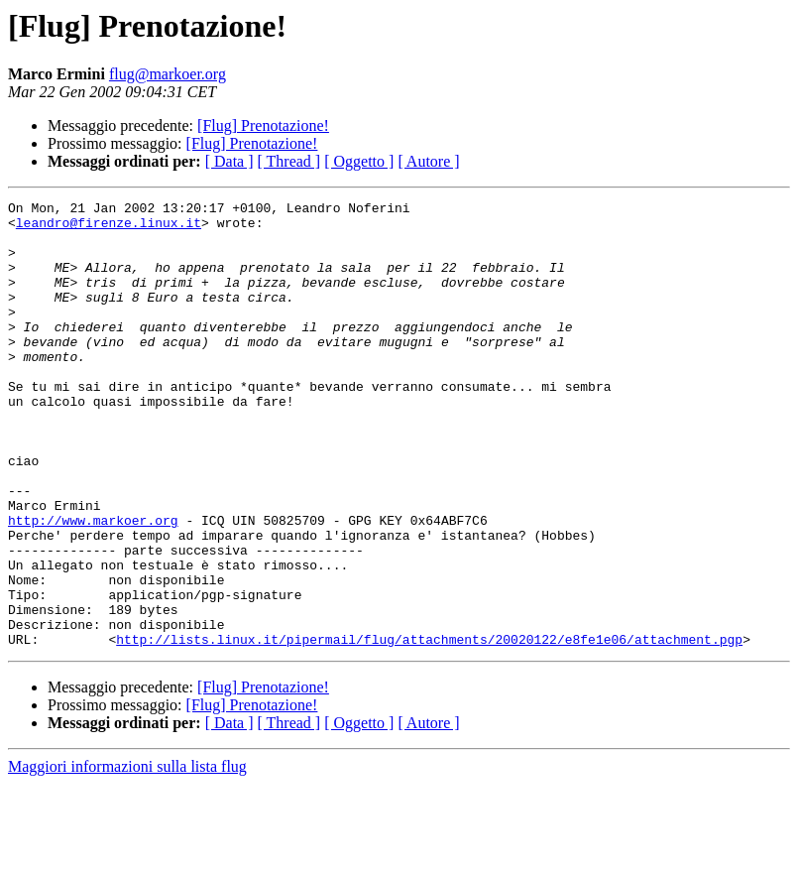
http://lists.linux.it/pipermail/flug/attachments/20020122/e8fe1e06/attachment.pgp (429, 728)
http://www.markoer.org (93, 585)
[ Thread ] (289, 161)
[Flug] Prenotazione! (263, 125)
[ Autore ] (428, 161)
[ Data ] (229, 161)
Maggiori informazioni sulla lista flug (127, 855)
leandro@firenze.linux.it (108, 228)
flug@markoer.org (167, 73)
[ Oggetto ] (359, 161)
